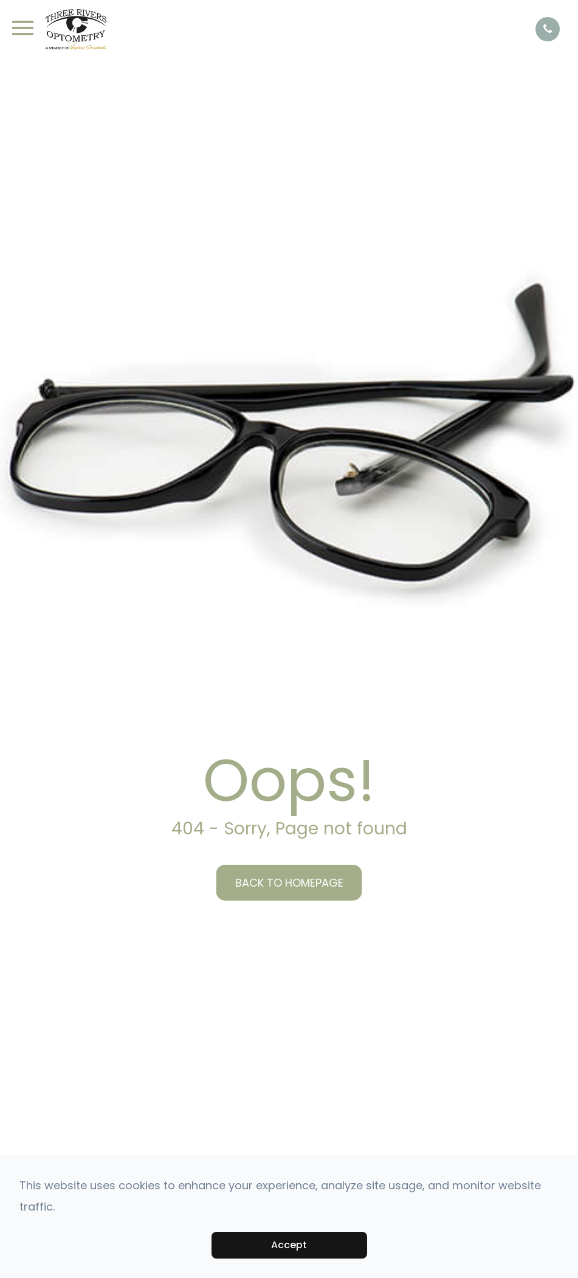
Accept (289, 1245)
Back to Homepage (289, 882)
